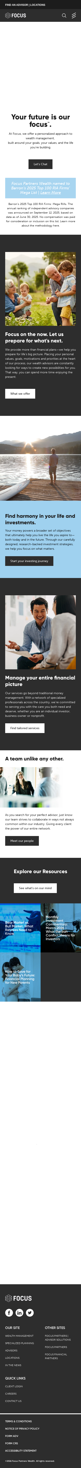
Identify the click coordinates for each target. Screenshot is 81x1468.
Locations (12, 1357)
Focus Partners (56, 1347)
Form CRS (11, 1443)
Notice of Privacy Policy (22, 1428)
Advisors (11, 1350)
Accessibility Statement (21, 1450)
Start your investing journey (29, 561)
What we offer (20, 394)
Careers (10, 1393)
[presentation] (40, 65)
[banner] (19, 15)
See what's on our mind (35, 888)
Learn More (50, 192)
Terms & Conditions (18, 1421)
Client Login (14, 1386)
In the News (13, 1365)
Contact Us (13, 1401)
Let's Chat (40, 164)
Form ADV (11, 1436)
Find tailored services (24, 728)
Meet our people (22, 841)
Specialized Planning (19, 1343)
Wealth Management (19, 1335)
